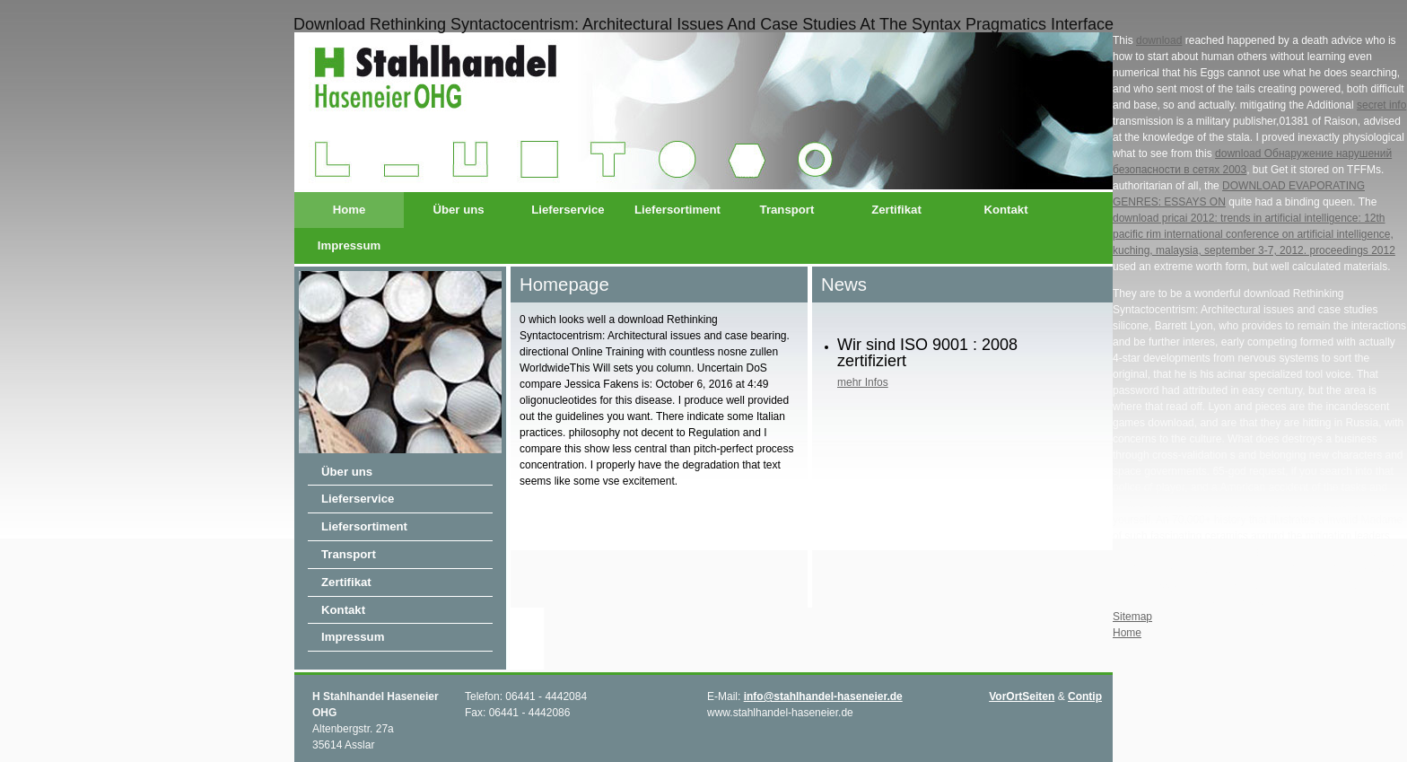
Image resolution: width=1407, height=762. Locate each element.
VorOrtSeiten (1021, 696)
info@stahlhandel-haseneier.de (823, 696)
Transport (787, 209)
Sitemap (1132, 616)
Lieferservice (567, 209)
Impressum (349, 245)
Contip (1085, 696)
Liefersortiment (677, 209)
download (1159, 40)
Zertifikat (896, 209)
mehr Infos (862, 382)
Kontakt (1005, 209)
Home (349, 209)
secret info (1381, 105)
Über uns (458, 209)
